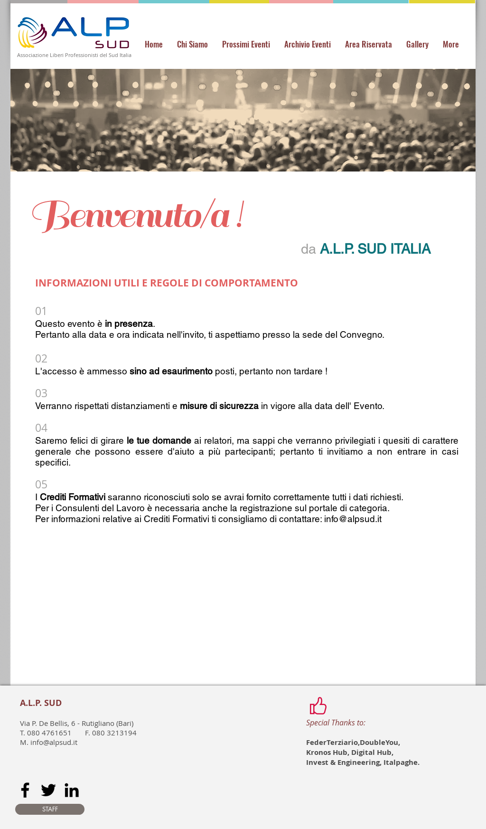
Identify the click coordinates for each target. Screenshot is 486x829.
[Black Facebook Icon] (25, 790)
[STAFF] (49, 809)
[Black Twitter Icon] (48, 790)
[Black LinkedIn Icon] (72, 790)
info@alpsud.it (353, 519)
